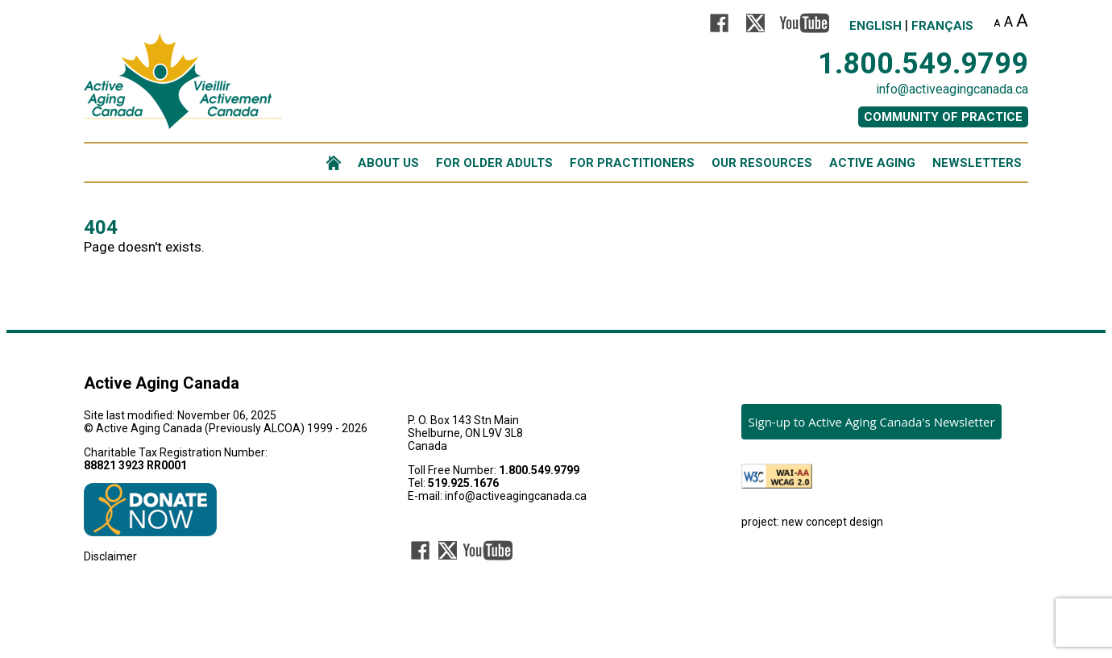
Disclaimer (110, 556)
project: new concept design (812, 521)
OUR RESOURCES (762, 163)
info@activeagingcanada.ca (952, 89)
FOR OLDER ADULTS (494, 163)
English (875, 26)
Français (942, 26)
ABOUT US (388, 163)
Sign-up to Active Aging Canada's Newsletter (871, 422)
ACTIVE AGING (872, 163)
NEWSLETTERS (977, 163)
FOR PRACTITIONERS (632, 163)
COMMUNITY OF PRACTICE (943, 117)
